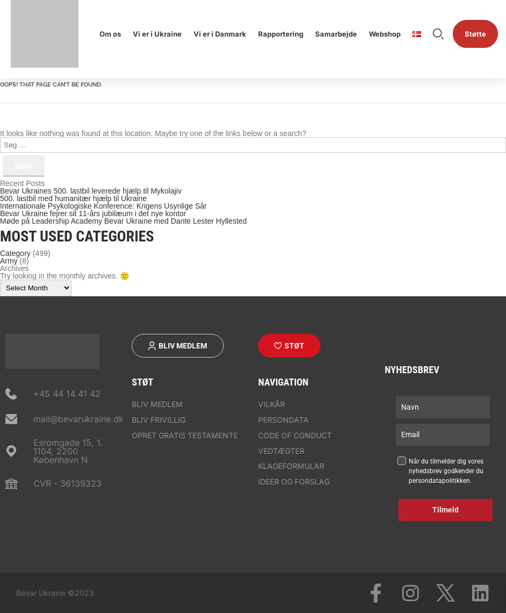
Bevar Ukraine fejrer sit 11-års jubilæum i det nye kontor (93, 213)
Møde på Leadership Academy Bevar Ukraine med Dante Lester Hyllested (123, 221)
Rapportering (280, 34)
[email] (443, 435)
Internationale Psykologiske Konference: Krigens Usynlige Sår (103, 206)
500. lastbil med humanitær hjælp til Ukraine (73, 198)
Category (15, 253)
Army (9, 260)
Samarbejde (336, 34)
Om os (110, 34)
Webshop (385, 34)
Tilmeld (445, 509)
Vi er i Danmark (220, 34)
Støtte (475, 34)
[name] (443, 407)
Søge (438, 34)
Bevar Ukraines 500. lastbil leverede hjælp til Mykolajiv (91, 191)
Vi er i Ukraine (157, 34)
